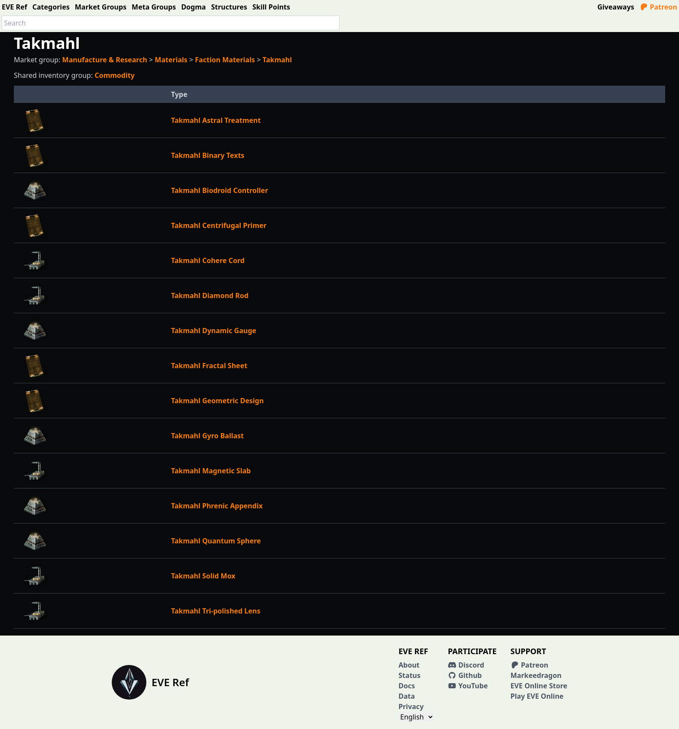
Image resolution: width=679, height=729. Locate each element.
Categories (51, 7)
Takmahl (277, 59)
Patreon (658, 7)
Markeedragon (536, 675)
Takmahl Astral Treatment (216, 120)
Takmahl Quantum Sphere (216, 541)
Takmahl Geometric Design (217, 400)
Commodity (114, 75)
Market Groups (100, 7)
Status (409, 675)
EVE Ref (14, 7)
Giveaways (616, 7)
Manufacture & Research (104, 59)
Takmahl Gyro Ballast (207, 435)
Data (406, 696)
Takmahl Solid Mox (203, 576)
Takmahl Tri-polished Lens (215, 611)
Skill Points (271, 7)
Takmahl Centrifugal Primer (218, 225)
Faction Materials (225, 59)
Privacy (411, 706)
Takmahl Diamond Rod (210, 295)
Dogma (193, 7)
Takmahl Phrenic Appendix (217, 506)
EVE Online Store (539, 685)
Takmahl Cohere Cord (208, 260)
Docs (406, 685)
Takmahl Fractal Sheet (209, 365)
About (409, 665)
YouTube (468, 685)
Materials (171, 59)
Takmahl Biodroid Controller (219, 190)
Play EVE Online (537, 696)
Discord (466, 665)
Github (465, 675)
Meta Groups (154, 7)
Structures (229, 7)
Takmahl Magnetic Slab (211, 470)
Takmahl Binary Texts (207, 155)
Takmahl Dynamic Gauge (213, 330)
